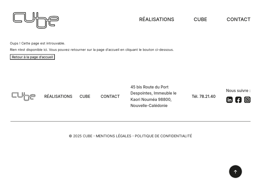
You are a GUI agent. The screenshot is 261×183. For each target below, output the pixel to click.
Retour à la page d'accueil (32, 57)
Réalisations (156, 19)
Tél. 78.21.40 (203, 96)
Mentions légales (113, 136)
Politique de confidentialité (163, 136)
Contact (239, 19)
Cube (200, 19)
